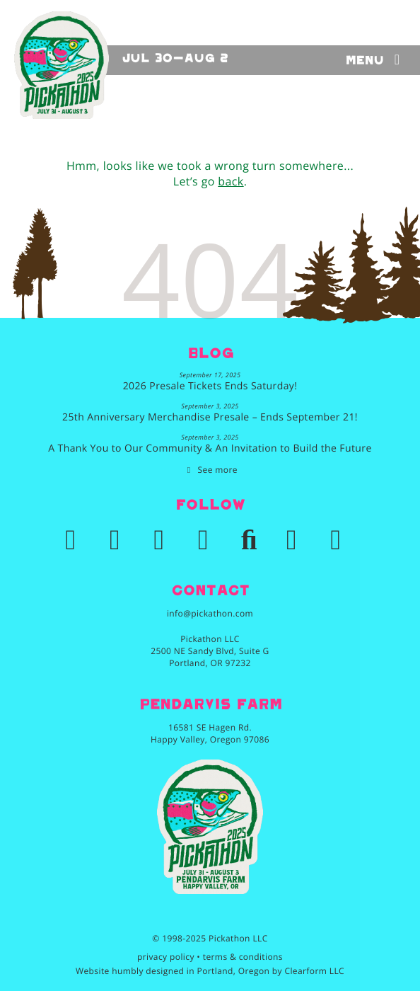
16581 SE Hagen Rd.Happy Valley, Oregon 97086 (210, 733)
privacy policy (165, 957)
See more (218, 470)
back (230, 181)
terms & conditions (243, 957)
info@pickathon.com (210, 613)
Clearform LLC (314, 971)
